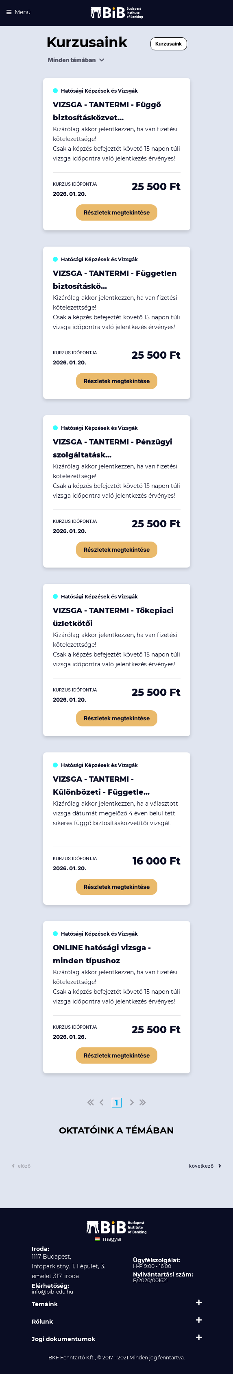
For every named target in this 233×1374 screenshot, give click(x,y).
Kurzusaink (168, 44)
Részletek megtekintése (117, 212)
